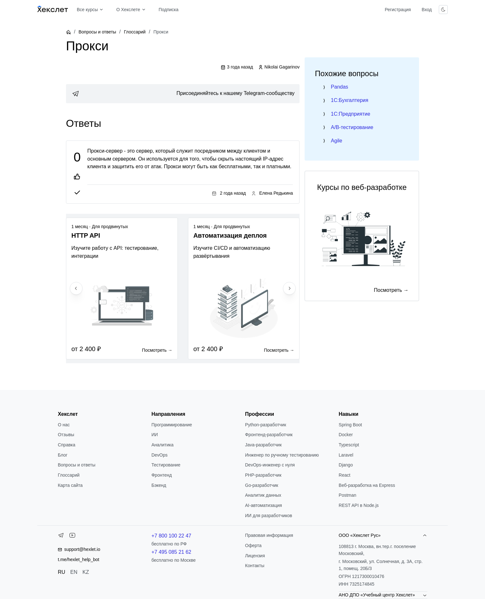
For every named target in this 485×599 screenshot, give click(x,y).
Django (346, 464)
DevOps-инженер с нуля (270, 464)
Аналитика (162, 444)
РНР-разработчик (263, 475)
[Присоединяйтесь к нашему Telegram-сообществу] (183, 93)
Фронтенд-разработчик (269, 434)
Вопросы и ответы (97, 32)
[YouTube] (72, 536)
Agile (336, 140)
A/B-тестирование (352, 127)
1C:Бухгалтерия (349, 100)
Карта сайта (70, 485)
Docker (346, 434)
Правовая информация (269, 535)
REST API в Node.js (359, 505)
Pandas (339, 87)
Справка (66, 444)
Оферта (253, 545)
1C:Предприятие (350, 114)
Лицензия (255, 555)
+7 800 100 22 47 (171, 535)
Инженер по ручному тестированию (282, 455)
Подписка (168, 9)
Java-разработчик (263, 444)
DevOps (159, 455)
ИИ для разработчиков (268, 515)
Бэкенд (158, 485)
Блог (62, 455)
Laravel (346, 455)
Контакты (254, 565)
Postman (347, 495)
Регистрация (398, 9)
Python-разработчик (265, 424)
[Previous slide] (76, 288)
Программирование (171, 424)
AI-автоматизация (263, 505)
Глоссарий (135, 32)
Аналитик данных (263, 495)
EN (73, 572)
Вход (427, 9)
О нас (63, 424)
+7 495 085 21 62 (171, 552)
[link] (183, 93)
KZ (86, 572)
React (345, 475)
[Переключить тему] (443, 9)
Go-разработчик (261, 485)
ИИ (154, 434)
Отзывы (66, 434)
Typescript (349, 444)
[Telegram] (61, 536)
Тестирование (165, 464)
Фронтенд (161, 475)
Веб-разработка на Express (367, 485)
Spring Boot (350, 424)
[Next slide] (289, 288)
